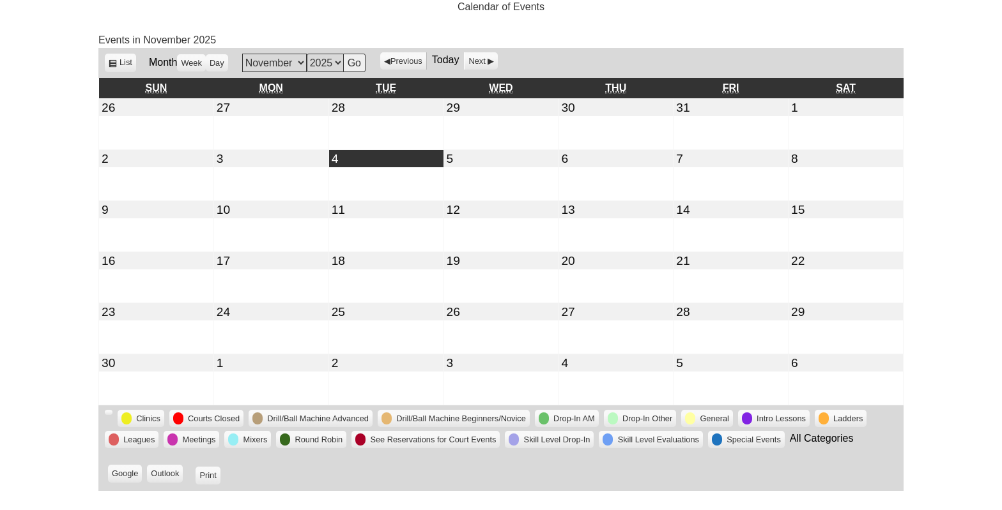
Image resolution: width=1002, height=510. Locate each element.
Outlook (167, 474)
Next (476, 61)
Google (127, 474)
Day (217, 63)
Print (209, 474)
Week (191, 63)
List (127, 64)
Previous (406, 61)
